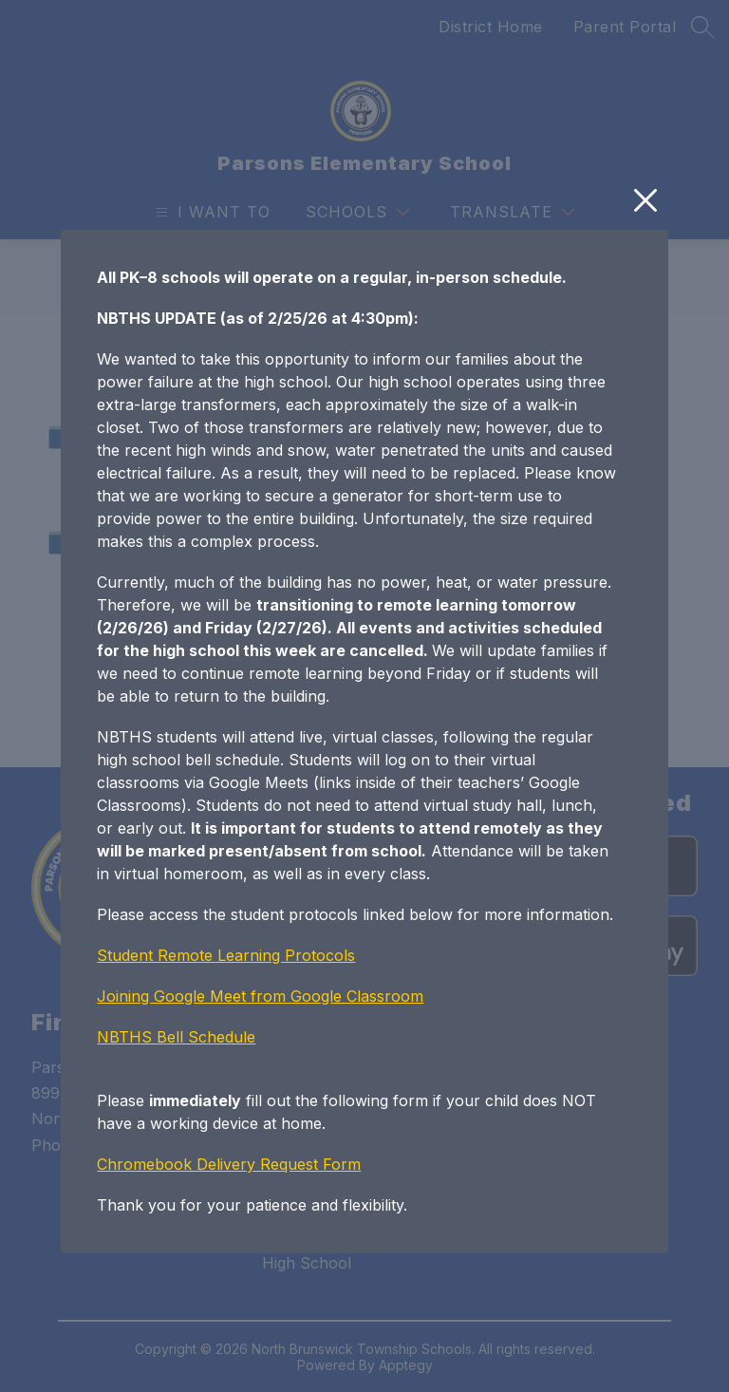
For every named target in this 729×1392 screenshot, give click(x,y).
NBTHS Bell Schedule (176, 1128)
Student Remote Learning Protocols (226, 1047)
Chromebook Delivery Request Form (229, 1256)
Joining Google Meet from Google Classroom (260, 1088)
